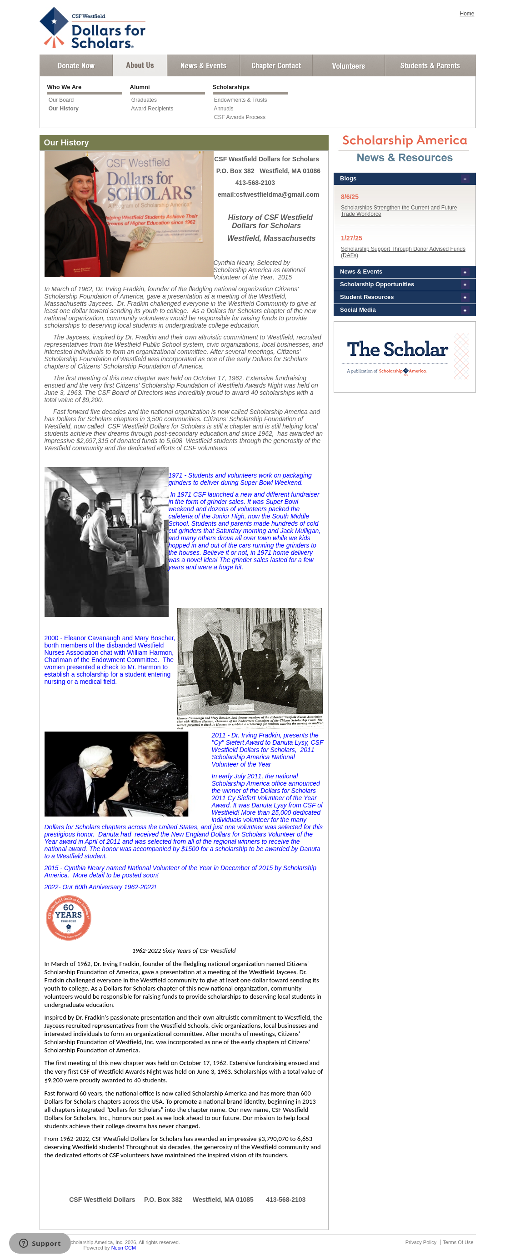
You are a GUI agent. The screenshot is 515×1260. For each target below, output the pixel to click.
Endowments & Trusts (240, 100)
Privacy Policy (420, 1242)
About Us (140, 65)
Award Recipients (152, 108)
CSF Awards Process (239, 117)
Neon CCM (123, 1247)
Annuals (223, 108)
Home (467, 13)
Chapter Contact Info (276, 65)
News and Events (203, 65)
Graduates (144, 100)
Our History (64, 108)
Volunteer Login (348, 65)
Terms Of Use (458, 1242)
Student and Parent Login (430, 65)
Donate (76, 65)
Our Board (61, 100)
